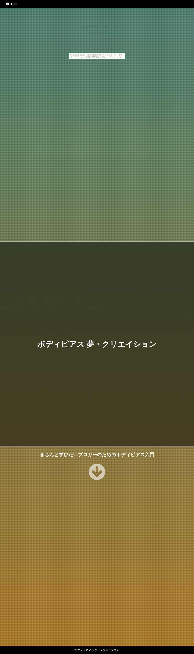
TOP (12, 4)
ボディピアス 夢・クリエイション (96, 344)
